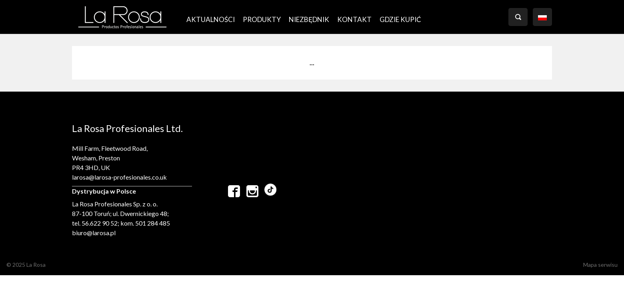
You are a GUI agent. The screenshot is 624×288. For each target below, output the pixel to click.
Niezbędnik (309, 19)
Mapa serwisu (600, 264)
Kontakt (354, 19)
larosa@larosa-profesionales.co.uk (119, 177)
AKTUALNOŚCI (210, 19)
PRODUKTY (262, 19)
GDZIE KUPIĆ (400, 19)
